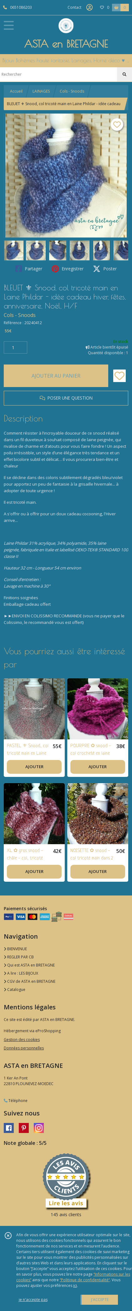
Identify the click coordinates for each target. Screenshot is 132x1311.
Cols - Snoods (72, 91)
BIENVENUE (15, 948)
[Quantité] (15, 347)
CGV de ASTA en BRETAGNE (29, 981)
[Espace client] (89, 7)
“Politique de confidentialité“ (85, 1280)
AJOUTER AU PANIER (56, 375)
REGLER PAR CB (19, 957)
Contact (74, 7)
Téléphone (16, 1100)
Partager (28, 269)
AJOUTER (34, 766)
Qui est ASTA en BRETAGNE (29, 965)
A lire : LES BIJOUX (21, 973)
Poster (105, 269)
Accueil (16, 91)
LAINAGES (41, 91)
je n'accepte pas (33, 1299)
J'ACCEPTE (100, 1299)
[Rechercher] (124, 74)
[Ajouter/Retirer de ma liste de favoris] (119, 376)
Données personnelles (24, 1048)
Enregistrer (68, 269)
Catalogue (14, 989)
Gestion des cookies (22, 1039)
